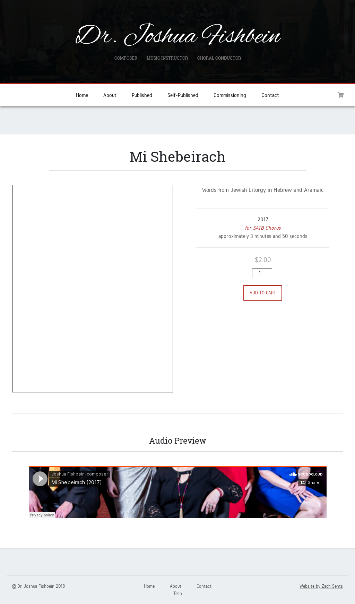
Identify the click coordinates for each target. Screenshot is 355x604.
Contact (270, 95)
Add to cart (263, 292)
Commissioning (230, 95)
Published (142, 95)
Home (82, 95)
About (109, 95)
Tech (177, 593)
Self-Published (182, 95)
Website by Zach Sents (321, 586)
